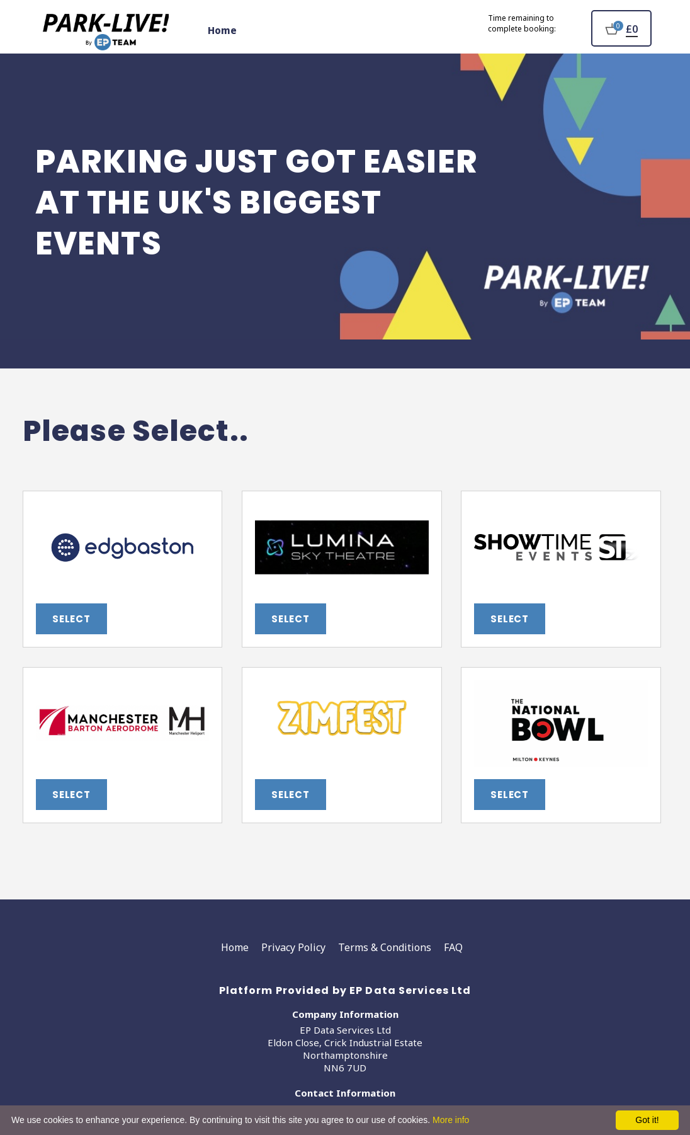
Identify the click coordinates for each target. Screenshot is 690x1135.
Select (71, 618)
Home (222, 30)
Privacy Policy (293, 947)
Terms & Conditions (384, 947)
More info (451, 1120)
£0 (632, 29)
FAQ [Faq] (453, 947)
